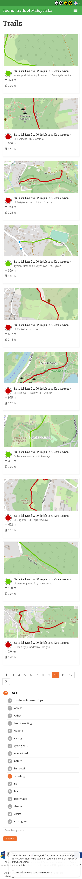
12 (70, 675)
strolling (16, 776)
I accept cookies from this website (33, 872)
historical (16, 768)
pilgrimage (17, 799)
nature (15, 761)
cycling (15, 738)
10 (55, 675)
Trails (10, 693)
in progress (18, 821)
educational (18, 753)
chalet (14, 814)
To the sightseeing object (26, 700)
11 (63, 675)
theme (15, 806)
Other (14, 716)
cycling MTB (18, 746)
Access (15, 708)
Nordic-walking (20, 723)
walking (15, 731)
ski (12, 784)
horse (14, 791)
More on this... (19, 865)
